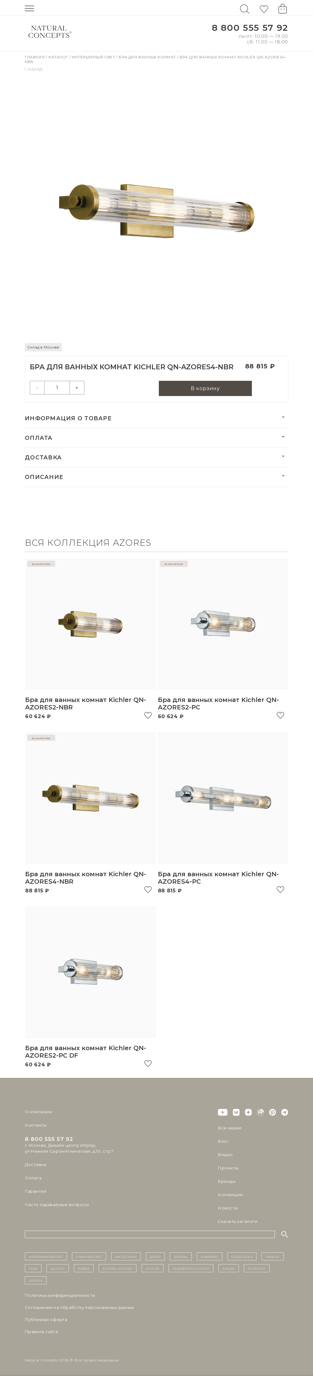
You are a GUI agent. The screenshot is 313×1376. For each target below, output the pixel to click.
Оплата (39, 438)
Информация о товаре (68, 418)
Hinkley (273, 1256)
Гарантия (35, 1191)
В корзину (205, 389)
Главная (35, 57)
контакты (257, 1268)
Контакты (35, 1125)
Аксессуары (126, 1256)
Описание (44, 477)
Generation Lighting (191, 1268)
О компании (38, 1111)
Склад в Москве (43, 347)
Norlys (84, 1268)
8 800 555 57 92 (250, 28)
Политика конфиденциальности (60, 1295)
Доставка (43, 457)
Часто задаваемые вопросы (56, 1204)
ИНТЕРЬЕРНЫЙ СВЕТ (46, 1256)
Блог (223, 1141)
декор (155, 1256)
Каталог (58, 57)
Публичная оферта (46, 1319)
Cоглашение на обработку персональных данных (79, 1307)
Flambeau (209, 1256)
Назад (33, 69)
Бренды (226, 1181)
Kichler (152, 1268)
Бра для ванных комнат (148, 57)
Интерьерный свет (94, 57)
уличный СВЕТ (89, 1256)
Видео (225, 1154)
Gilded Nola (242, 1256)
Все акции (229, 1127)
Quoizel (58, 1268)
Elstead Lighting (117, 1268)
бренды (181, 1256)
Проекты (228, 1167)
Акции (228, 1268)
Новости (227, 1207)
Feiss (33, 1268)
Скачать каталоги (237, 1221)
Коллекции (230, 1194)
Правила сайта (41, 1331)
